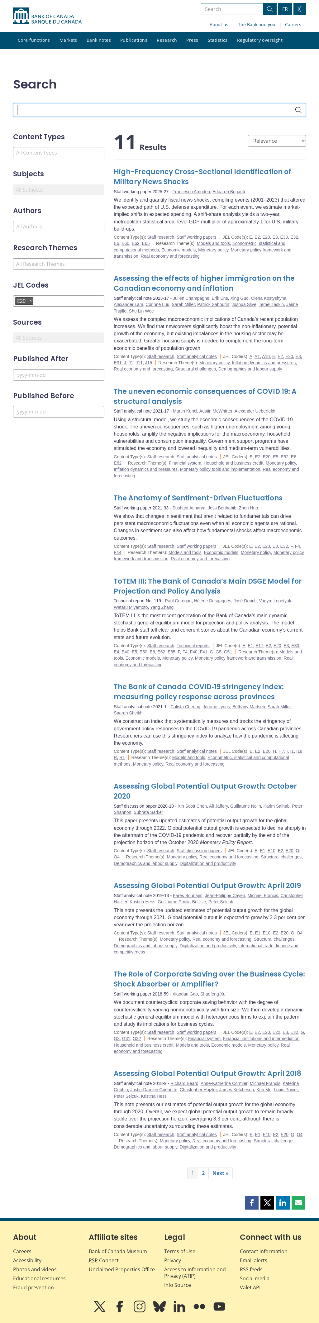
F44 (117, 552)
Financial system (185, 463)
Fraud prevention (33, 1287)
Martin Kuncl (185, 410)
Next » (220, 1173)
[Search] (298, 110)
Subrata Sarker (148, 812)
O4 (117, 856)
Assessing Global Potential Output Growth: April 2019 (207, 886)
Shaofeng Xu (213, 993)
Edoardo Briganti (228, 191)
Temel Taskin (271, 304)
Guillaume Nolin (245, 806)
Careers (293, 24)
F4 (297, 546)
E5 (275, 456)
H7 (281, 751)
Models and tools (213, 243)
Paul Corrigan (178, 600)
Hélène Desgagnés (212, 600)
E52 (284, 456)
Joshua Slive (244, 304)
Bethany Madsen (248, 706)
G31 (126, 1038)
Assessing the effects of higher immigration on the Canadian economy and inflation (204, 283)
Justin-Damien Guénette (153, 1089)
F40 (194, 651)
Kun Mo (263, 1089)
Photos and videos (35, 1269)
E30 (284, 237)
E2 (257, 237)
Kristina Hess (142, 901)
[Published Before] (58, 412)
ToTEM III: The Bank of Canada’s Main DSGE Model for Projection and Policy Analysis (208, 586)
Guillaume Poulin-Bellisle (182, 901)
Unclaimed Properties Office (122, 1269)
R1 (122, 757)
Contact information (264, 1251)
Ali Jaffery (218, 806)
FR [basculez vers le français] (285, 9)
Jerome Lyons (216, 706)
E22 (276, 1032)
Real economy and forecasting (170, 256)
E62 (136, 243)
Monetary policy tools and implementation (220, 469)
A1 (257, 356)
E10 (271, 850)
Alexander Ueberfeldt (255, 410)
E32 (294, 237)
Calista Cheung (185, 706)
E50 (143, 651)
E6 (116, 243)
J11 (139, 362)
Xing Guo (239, 298)
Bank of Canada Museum (118, 1251)
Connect (104, 1260)
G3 (117, 1038)
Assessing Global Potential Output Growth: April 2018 (207, 1073)
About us (219, 24)
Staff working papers (196, 237)
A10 (266, 356)
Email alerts (253, 1260)
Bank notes (99, 40)
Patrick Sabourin (213, 304)
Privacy (172, 1260)
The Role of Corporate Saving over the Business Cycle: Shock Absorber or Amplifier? (209, 979)
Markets (68, 40)
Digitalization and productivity (208, 863)
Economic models (178, 249)
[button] (252, 1203)
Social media (254, 1278)
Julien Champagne (191, 298)
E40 (125, 651)
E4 (116, 651)
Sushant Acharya (188, 507)
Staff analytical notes (197, 356)
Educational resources (39, 1278)
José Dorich (245, 600)
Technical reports (193, 645)
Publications (133, 40)
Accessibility (27, 1260)
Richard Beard (184, 1083)
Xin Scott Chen (192, 806)
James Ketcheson (236, 1089)
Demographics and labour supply (250, 368)
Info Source (177, 1285)
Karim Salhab (277, 806)
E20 (266, 237)
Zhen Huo (248, 507)
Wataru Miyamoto (131, 607)
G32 (137, 1038)
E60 (125, 243)
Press (192, 40)
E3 (275, 237)
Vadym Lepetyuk (275, 600)
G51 (228, 651)
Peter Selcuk (220, 901)
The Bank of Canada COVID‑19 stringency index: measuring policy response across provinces (198, 692)
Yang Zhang (162, 607)
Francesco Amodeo (191, 191)
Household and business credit (233, 463)
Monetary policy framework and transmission (238, 658)
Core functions (34, 40)
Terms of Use (179, 1251)
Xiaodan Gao (185, 993)
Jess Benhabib (222, 507)
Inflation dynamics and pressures (264, 362)
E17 (259, 645)
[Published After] (58, 375)
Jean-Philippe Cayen (225, 895)
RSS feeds (251, 1269)
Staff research (160, 237)
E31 (117, 362)
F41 (203, 651)
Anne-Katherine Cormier (224, 1083)
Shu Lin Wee (141, 310)
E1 (250, 645)
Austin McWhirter (215, 410)
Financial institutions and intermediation (261, 1038)
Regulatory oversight (260, 40)
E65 (146, 243)
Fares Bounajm (187, 895)
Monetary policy (213, 249)
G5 (218, 651)
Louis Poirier (286, 1089)
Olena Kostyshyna (269, 298)
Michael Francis (263, 895)
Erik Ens (220, 298)
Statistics (218, 40)
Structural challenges (195, 368)
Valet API (250, 1287)
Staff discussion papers (199, 850)
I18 (299, 751)
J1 (131, 362)
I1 (292, 751)
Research (167, 40)
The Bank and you (256, 24)
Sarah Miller (183, 304)
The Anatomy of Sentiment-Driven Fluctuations (198, 498)
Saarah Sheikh (128, 712)
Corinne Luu (157, 304)
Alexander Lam (128, 304)
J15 (148, 362)
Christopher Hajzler (198, 1089)
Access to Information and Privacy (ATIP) (195, 1272)
